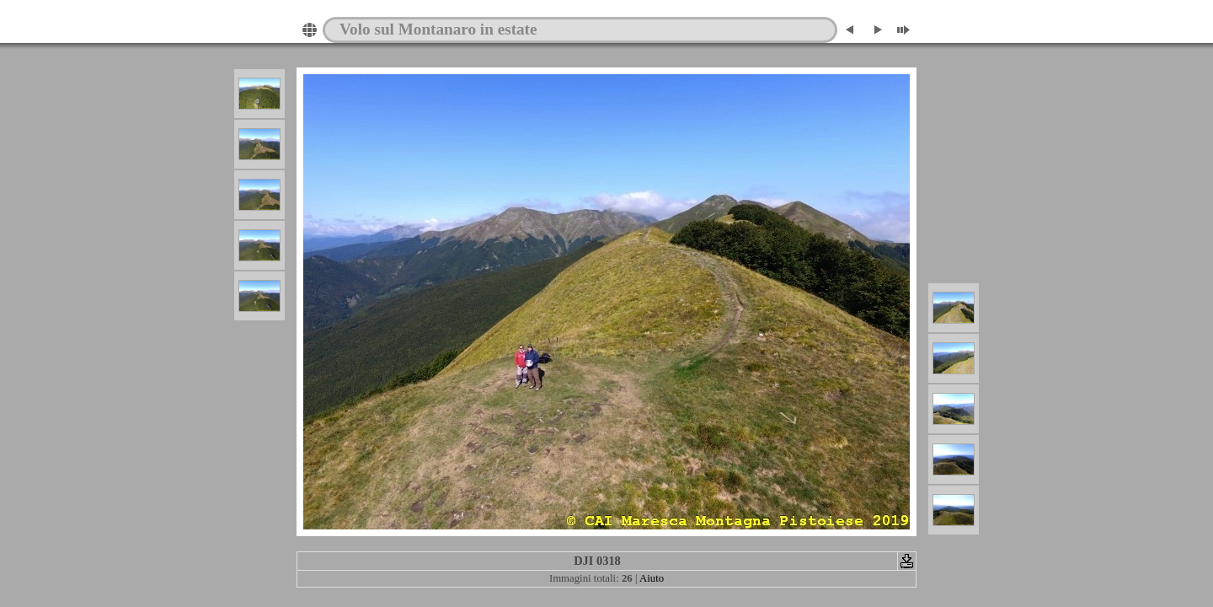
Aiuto (651, 578)
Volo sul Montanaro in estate (438, 29)
